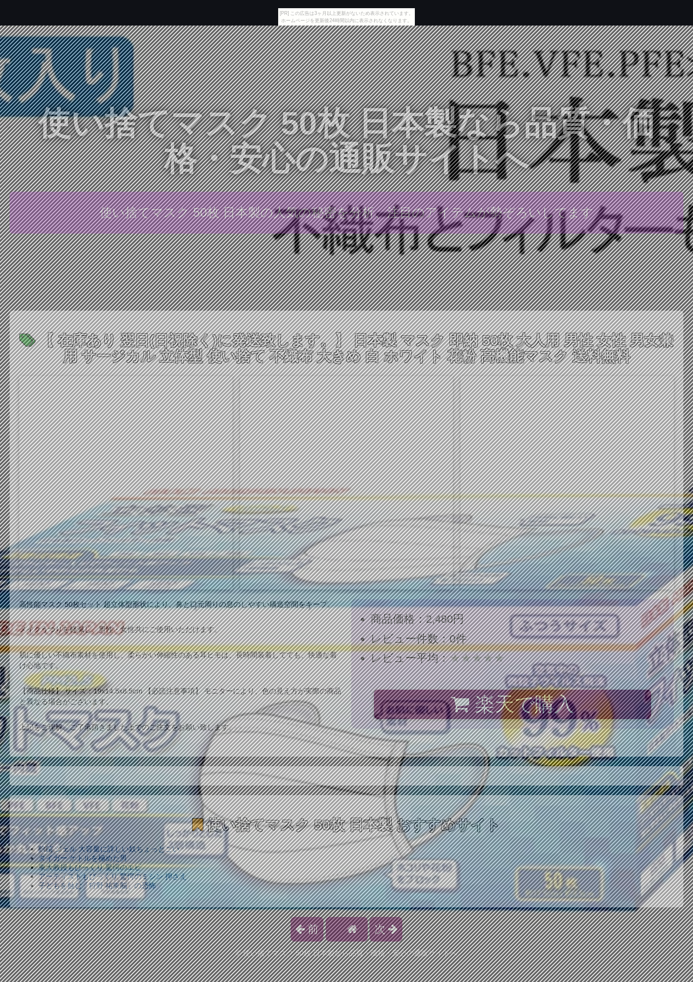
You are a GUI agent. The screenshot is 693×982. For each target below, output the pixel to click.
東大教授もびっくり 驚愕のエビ (89, 867)
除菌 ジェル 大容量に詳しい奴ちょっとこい (109, 849)
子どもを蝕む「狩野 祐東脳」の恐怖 (97, 885)
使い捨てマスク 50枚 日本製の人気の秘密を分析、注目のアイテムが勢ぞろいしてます (347, 212)
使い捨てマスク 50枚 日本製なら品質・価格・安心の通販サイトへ (346, 141)
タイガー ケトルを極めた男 (82, 858)
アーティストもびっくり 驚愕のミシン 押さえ (112, 876)
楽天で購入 (512, 704)
